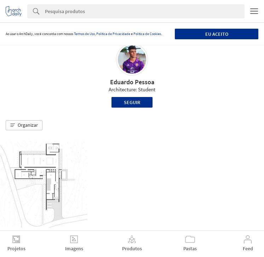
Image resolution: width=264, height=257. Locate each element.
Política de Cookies (147, 34)
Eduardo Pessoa (132, 82)
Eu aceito (216, 34)
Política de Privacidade (113, 34)
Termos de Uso (84, 34)
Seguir (132, 102)
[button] (24, 125)
